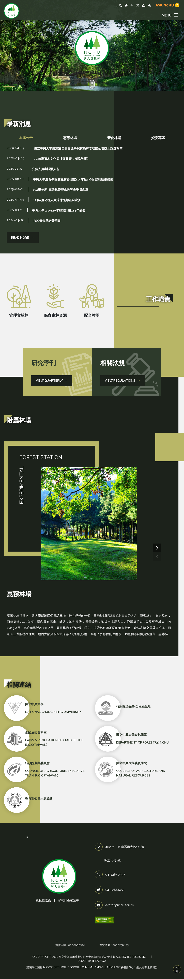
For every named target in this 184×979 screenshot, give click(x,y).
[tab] (26, 138)
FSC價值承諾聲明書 (47, 221)
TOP (177, 969)
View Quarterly (52, 380)
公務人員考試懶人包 (45, 169)
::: (117, 5)
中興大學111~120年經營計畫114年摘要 (58, 210)
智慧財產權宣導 (68, 900)
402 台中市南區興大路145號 (124, 847)
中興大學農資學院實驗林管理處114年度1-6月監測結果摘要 (73, 179)
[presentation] (157, 556)
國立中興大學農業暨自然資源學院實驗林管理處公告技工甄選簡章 (78, 148)
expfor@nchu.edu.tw (119, 905)
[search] (120, 5)
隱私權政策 (43, 900)
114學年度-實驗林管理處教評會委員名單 (60, 190)
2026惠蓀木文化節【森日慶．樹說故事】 (62, 159)
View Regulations (123, 380)
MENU (167, 15)
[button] (170, 15)
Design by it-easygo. (92, 960)
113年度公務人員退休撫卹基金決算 (57, 200)
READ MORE (22, 237)
